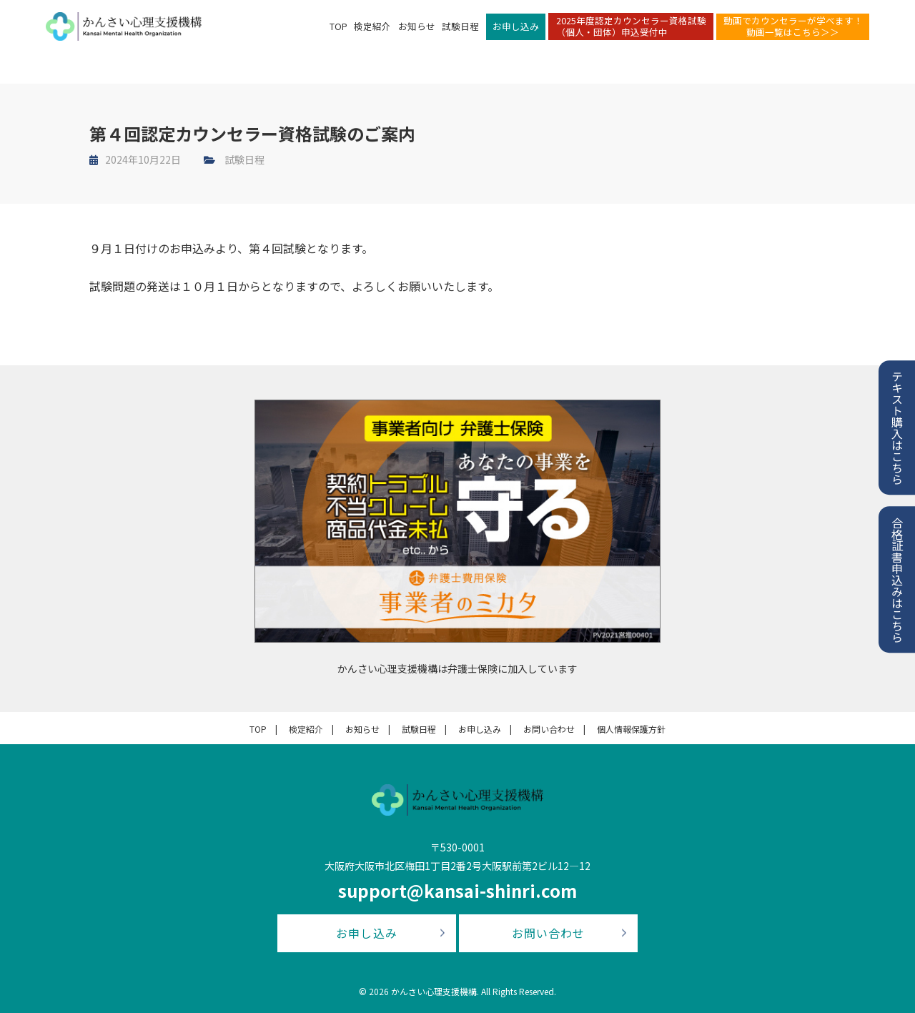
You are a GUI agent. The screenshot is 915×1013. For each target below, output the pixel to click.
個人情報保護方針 (631, 729)
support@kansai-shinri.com (457, 890)
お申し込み (516, 32)
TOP (338, 32)
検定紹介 (372, 32)
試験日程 (460, 32)
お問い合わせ (549, 729)
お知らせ (416, 32)
